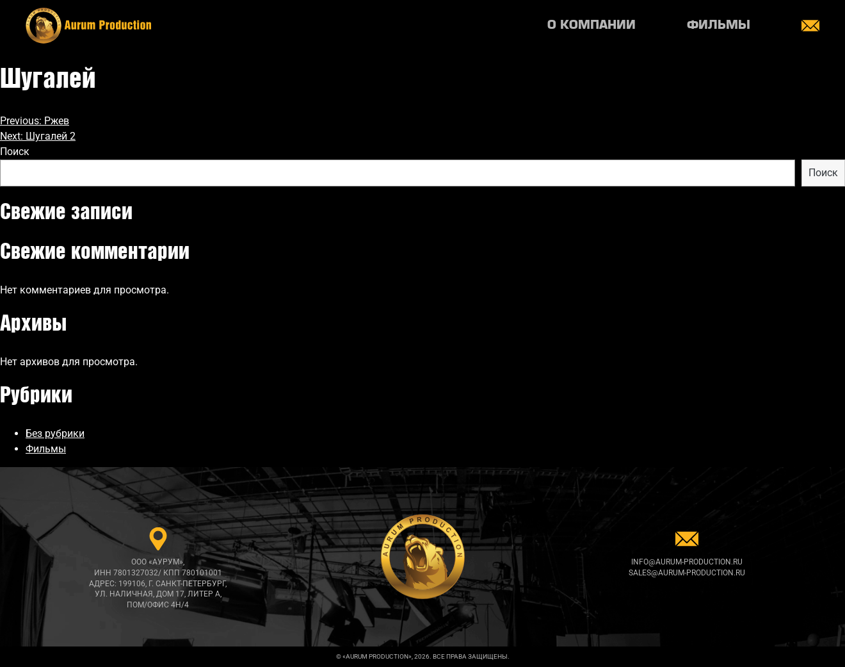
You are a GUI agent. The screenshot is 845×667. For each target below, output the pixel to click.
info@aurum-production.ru (687, 561)
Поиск (14, 151)
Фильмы (718, 25)
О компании (591, 25)
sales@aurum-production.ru (687, 572)
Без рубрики (55, 433)
